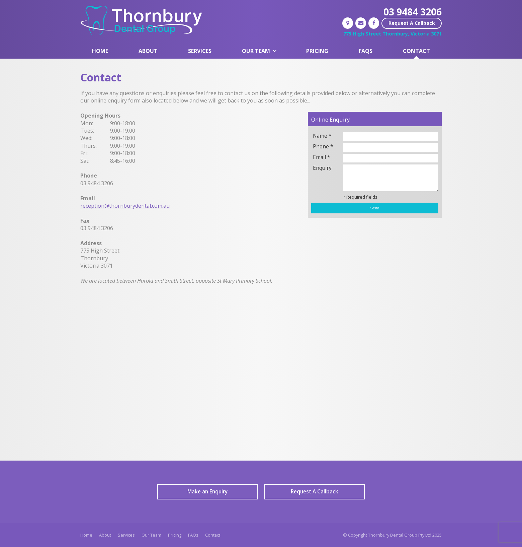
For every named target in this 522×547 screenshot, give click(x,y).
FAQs (193, 535)
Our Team (151, 535)
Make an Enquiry (207, 491)
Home (86, 535)
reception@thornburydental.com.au (125, 205)
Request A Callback (411, 23)
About (105, 535)
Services (126, 535)
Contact (212, 535)
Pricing (174, 535)
